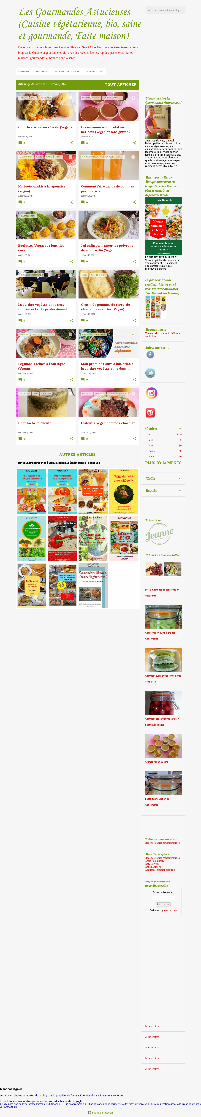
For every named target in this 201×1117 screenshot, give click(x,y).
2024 (148, 434)
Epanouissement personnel (160, 869)
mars (150, 445)
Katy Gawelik (152, 863)
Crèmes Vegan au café (156, 762)
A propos (23, 71)
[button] (72, 143)
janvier (151, 456)
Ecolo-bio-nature (154, 860)
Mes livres (42, 71)
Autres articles (77, 455)
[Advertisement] (42, 631)
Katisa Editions (153, 866)
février (151, 451)
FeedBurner (170, 910)
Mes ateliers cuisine (67, 71)
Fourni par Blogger (100, 1112)
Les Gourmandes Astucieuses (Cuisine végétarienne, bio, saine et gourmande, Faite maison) (79, 24)
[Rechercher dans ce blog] (168, 10)
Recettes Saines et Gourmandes (162, 842)
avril (150, 440)
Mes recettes (94, 71)
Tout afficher (121, 85)
